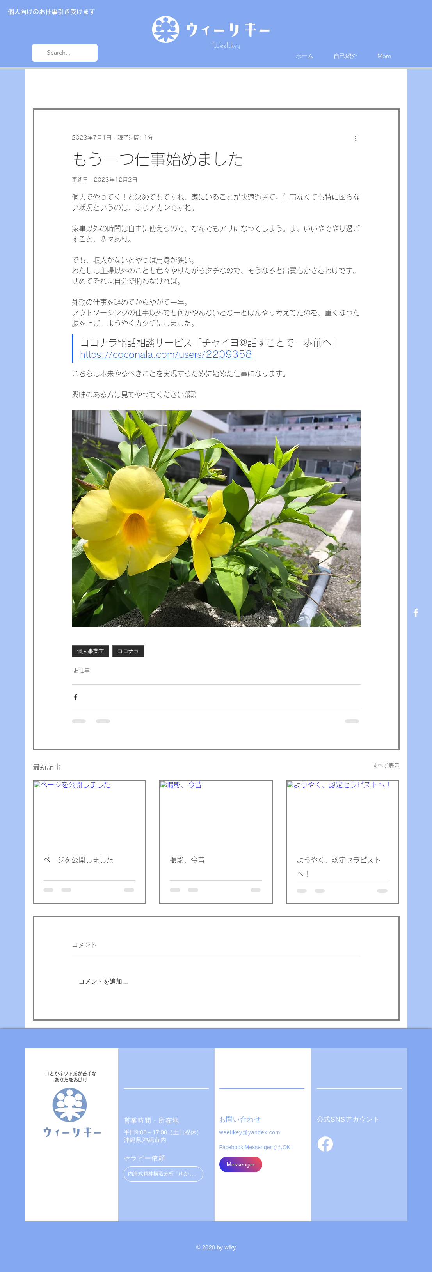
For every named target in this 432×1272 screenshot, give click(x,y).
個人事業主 (90, 651)
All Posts (44, 85)
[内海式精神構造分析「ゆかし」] (163, 1174)
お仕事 (107, 85)
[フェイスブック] (325, 1144)
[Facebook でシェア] (75, 697)
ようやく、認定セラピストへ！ (339, 866)
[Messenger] (240, 1164)
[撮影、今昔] (216, 812)
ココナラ (128, 651)
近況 (77, 85)
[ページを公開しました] (89, 812)
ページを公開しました (78, 859)
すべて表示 (386, 765)
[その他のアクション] (356, 137)
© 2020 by (210, 1247)
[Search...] (64, 53)
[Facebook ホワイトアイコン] (415, 612)
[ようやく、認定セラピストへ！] (342, 812)
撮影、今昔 (187, 859)
